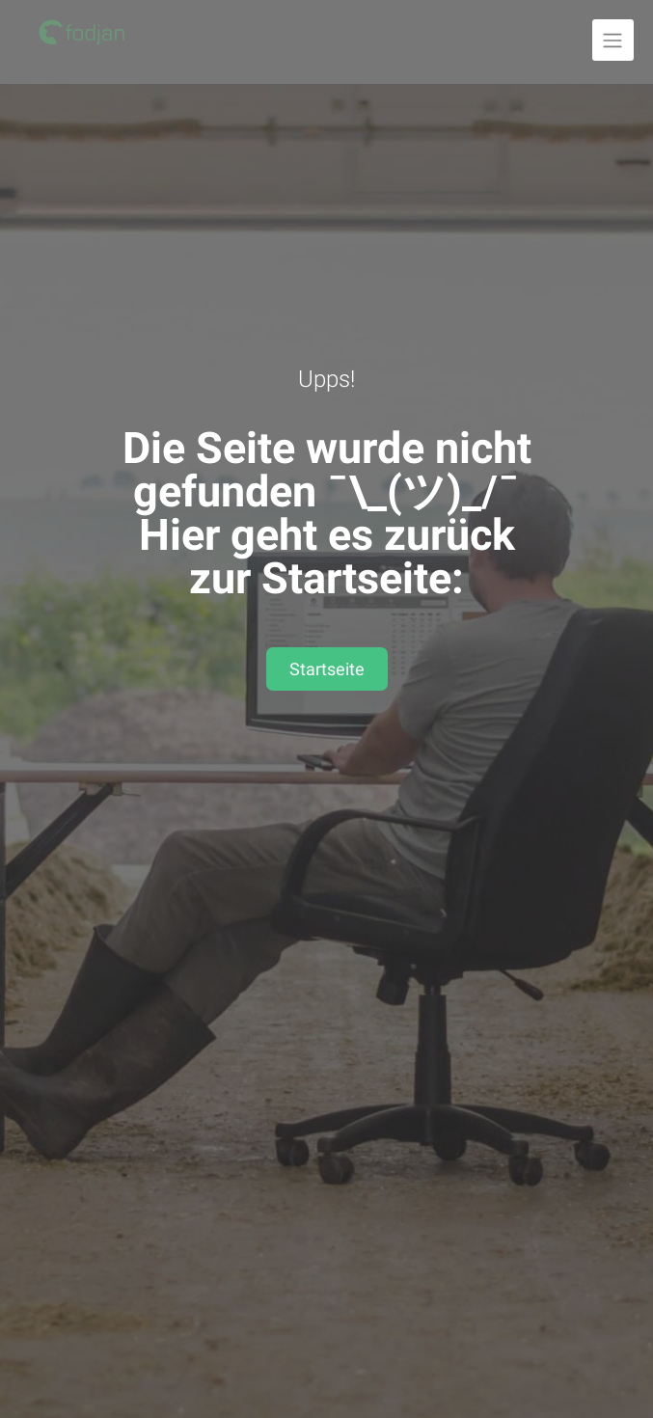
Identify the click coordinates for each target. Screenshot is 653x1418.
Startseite (327, 669)
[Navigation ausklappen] (613, 40)
